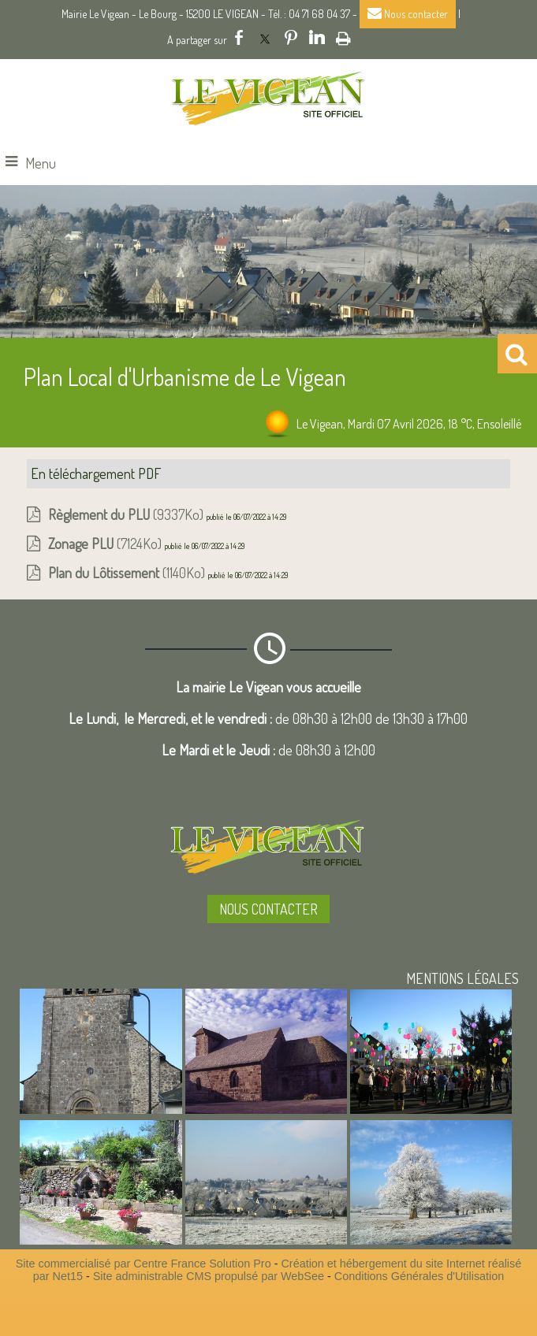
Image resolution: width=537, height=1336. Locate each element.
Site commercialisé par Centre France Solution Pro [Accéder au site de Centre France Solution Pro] (143, 1263)
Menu (40, 163)
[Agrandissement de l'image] (100, 1108)
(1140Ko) (128, 572)
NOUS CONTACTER (268, 909)
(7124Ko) (106, 543)
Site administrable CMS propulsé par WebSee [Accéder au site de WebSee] (208, 1276)
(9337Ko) (127, 514)
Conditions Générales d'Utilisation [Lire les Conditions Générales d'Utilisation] (419, 1276)
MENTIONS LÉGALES (462, 978)
